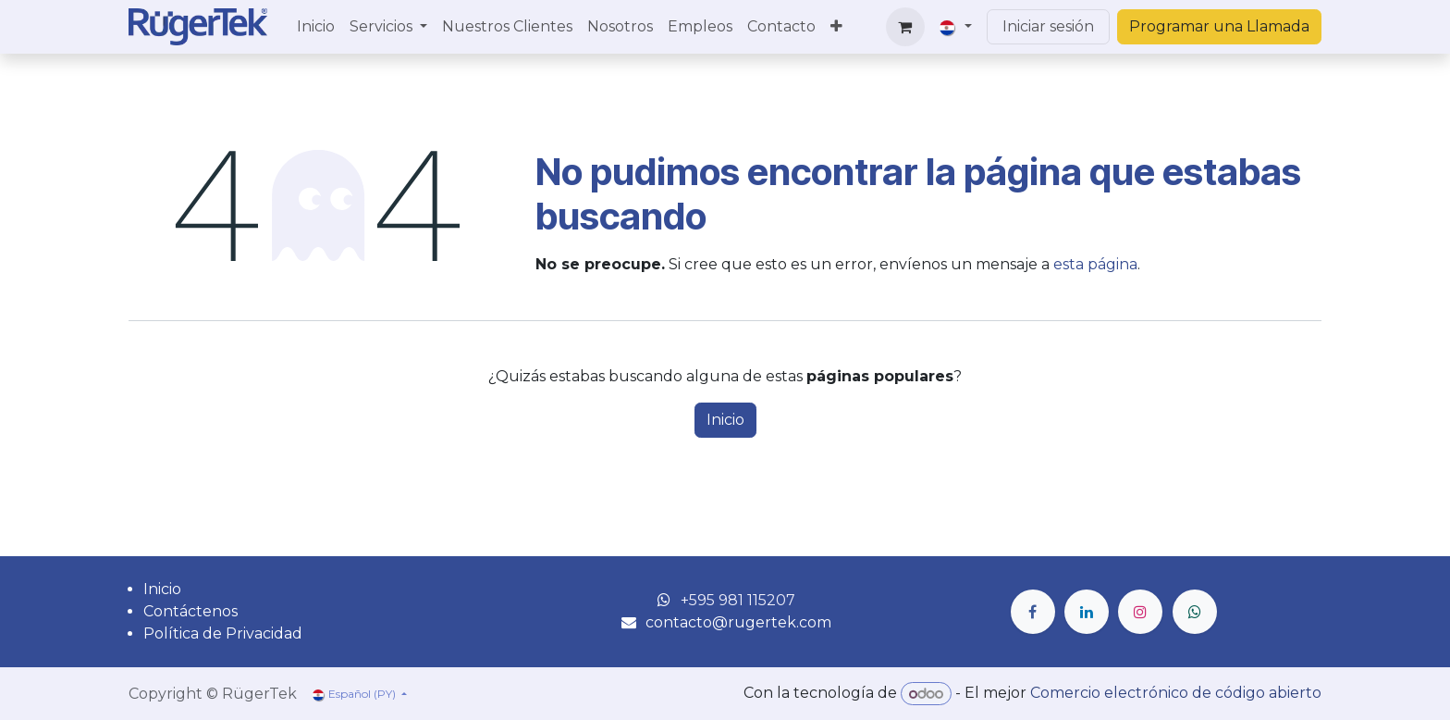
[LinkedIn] (1086, 612)
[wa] (1195, 612)
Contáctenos (190, 611)
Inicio (725, 419)
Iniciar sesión (1048, 26)
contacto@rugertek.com (738, 622)
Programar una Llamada (1219, 26)
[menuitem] (315, 26)
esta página (1095, 264)
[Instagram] (1140, 612)
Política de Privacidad (222, 633)
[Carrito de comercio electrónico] (905, 26)
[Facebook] (1033, 612)
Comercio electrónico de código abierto (1175, 693)
